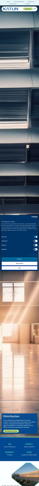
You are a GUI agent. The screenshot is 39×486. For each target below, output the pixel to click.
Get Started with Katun (11, 431)
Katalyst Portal (30, 1)
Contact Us (28, 9)
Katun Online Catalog (18, 1)
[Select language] (27, 4)
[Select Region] (13, 4)
